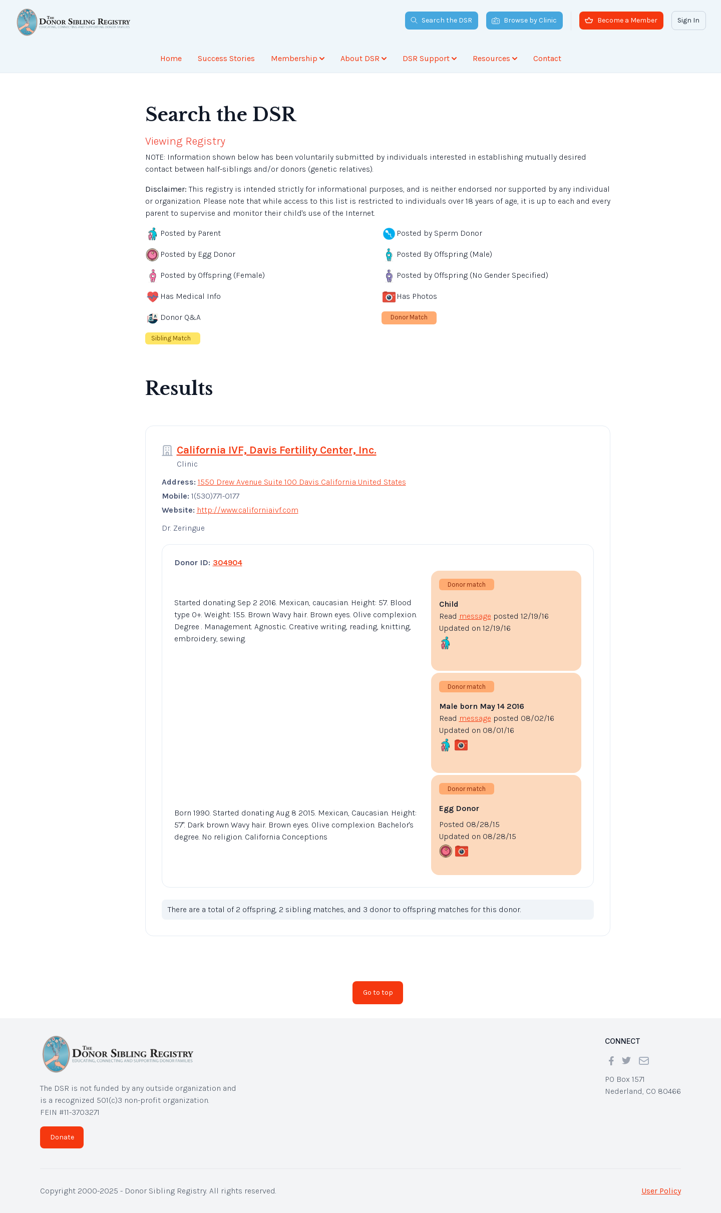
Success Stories (226, 58)
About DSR (363, 58)
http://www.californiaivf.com (247, 510)
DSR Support (430, 58)
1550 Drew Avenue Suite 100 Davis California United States (302, 482)
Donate (62, 1137)
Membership (297, 58)
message (475, 616)
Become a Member (621, 20)
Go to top (378, 992)
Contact (547, 58)
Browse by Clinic (524, 20)
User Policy (661, 1190)
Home (171, 58)
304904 (227, 562)
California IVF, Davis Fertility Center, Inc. (277, 450)
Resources (495, 58)
